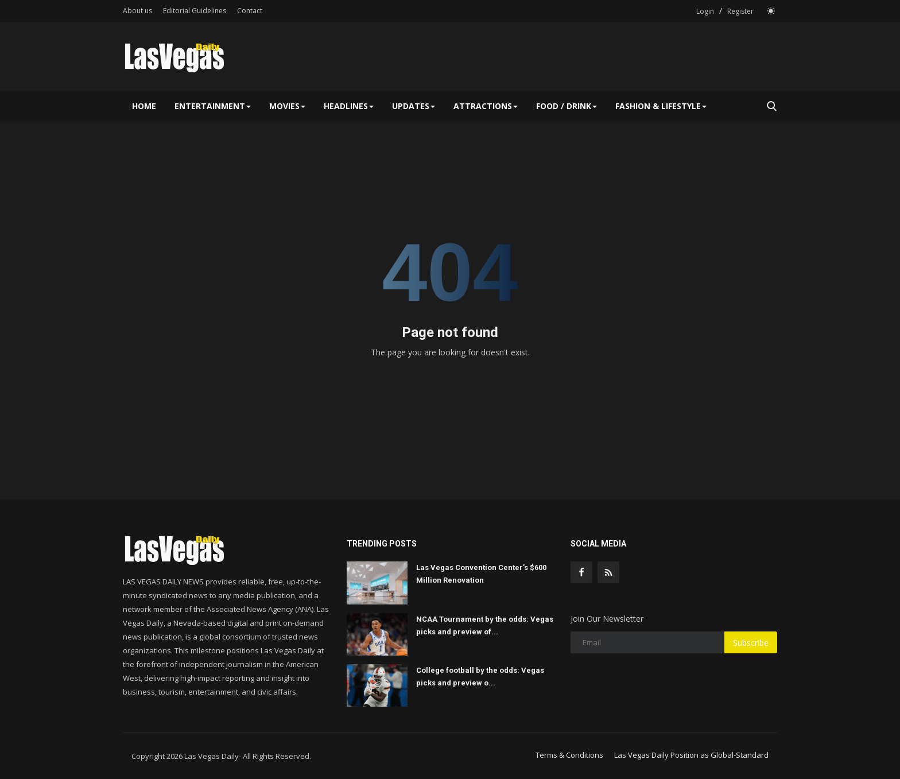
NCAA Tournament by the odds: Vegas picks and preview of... (484, 625)
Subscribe (751, 642)
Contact (249, 10)
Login (705, 11)
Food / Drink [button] (566, 105)
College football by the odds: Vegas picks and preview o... (480, 676)
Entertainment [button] (212, 105)
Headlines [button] (349, 105)
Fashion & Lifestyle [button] (661, 105)
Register (740, 11)
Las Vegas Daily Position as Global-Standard (691, 755)
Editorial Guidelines (194, 10)
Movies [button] (287, 105)
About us (137, 10)
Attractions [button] (485, 105)
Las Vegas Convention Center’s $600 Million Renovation (481, 573)
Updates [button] (413, 105)
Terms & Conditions (569, 755)
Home (144, 105)
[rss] (608, 572)
